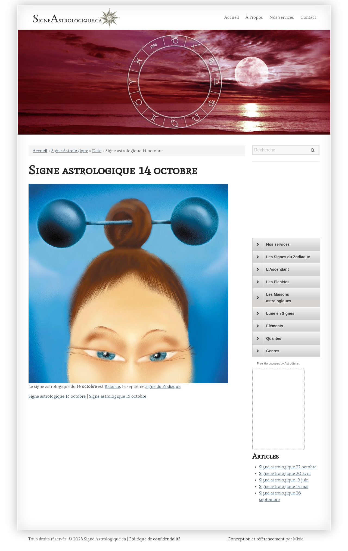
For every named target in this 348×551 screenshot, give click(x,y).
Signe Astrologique (69, 150)
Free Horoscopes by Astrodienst (278, 363)
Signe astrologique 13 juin (284, 480)
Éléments (269, 326)
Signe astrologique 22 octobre (287, 467)
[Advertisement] (286, 202)
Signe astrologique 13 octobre (57, 396)
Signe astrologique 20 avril (285, 473)
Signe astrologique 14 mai (283, 486)
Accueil (231, 17)
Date (96, 150)
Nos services (281, 17)
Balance (112, 386)
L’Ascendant (272, 269)
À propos (254, 17)
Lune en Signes (275, 313)
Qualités (268, 338)
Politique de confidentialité (155, 539)
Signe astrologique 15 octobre (117, 396)
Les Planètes (273, 282)
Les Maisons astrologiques (273, 297)
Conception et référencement (256, 539)
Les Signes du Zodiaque (283, 257)
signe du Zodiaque (163, 386)
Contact (308, 17)
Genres (267, 351)
